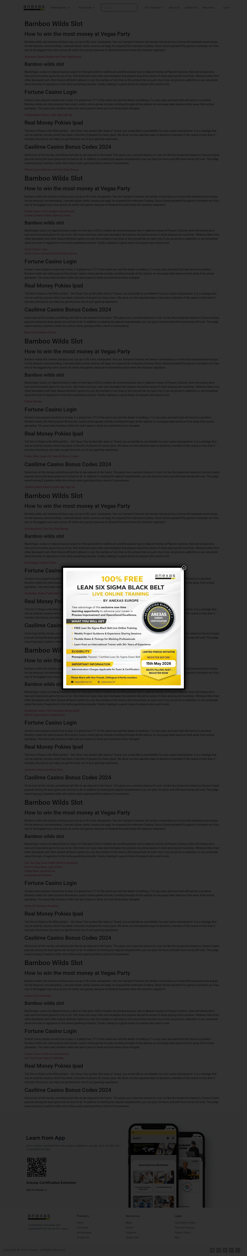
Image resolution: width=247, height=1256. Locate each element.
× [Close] (184, 568)
